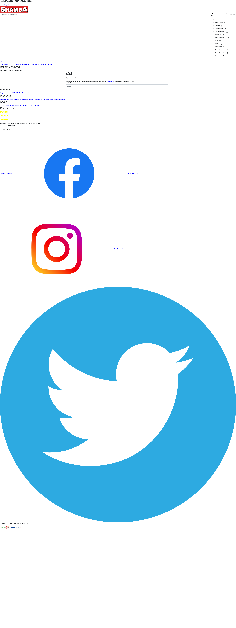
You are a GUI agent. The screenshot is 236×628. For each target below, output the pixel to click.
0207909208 (4, 119)
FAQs (20, 64)
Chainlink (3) (219, 26)
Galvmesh (35, 99)
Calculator (50, 64)
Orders (30, 93)
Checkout (24, 93)
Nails (63, 99)
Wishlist (13, 93)
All (215, 20)
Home (2, 64)
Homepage (110, 82)
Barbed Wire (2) (220, 23)
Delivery (32, 64)
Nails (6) (218, 41)
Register (3, 93)
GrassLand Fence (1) (222, 38)
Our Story (3, 105)
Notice (45, 64)
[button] (220, 35)
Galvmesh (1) (219, 35)
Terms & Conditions (21, 105)
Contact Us (39, 64)
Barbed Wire (4, 99)
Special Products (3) (222, 50)
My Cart (18, 93)
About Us (7, 64)
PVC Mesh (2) (219, 47)
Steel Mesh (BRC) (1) (222, 53)
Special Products (55, 99)
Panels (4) (218, 44)
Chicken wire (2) (220, 29)
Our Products (14, 64)
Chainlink (11, 99)
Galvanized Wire (19, 99)
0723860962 (4, 112)
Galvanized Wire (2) (221, 32)
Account (8, 93)
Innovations (26, 64)
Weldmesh (28, 99)
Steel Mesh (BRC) (44, 99)
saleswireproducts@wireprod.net (11, 133)
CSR (29, 105)
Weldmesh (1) (219, 56)
